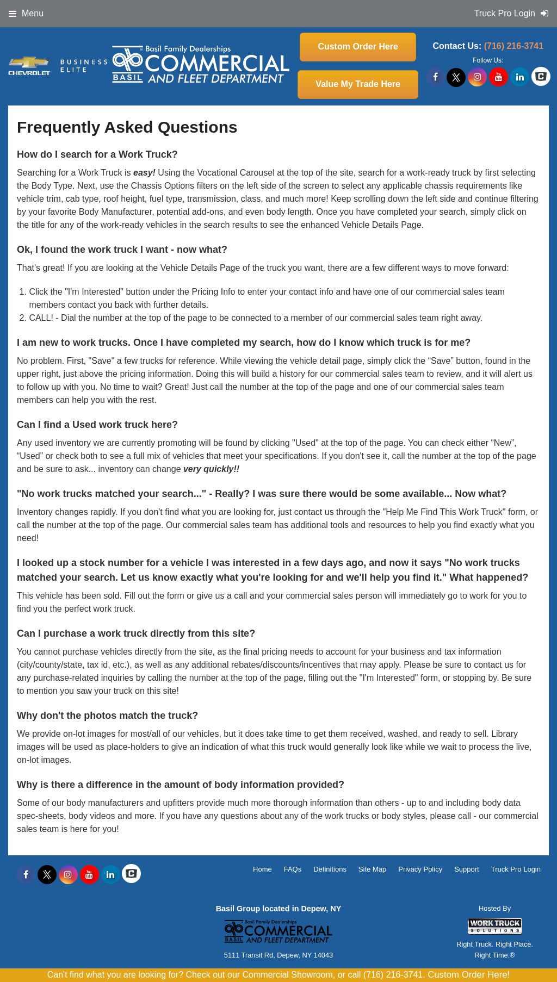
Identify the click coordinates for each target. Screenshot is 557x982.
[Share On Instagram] (477, 77)
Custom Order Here (358, 46)
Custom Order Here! (469, 974)
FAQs (293, 869)
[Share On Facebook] (435, 77)
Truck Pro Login (516, 869)
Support (466, 869)
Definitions (329, 869)
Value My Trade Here (357, 84)
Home (262, 869)
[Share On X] (456, 77)
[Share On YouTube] (498, 77)
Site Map (372, 869)
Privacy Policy (420, 869)
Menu (26, 13)
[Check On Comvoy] (540, 77)
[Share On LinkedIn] (519, 77)
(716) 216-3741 (513, 46)
